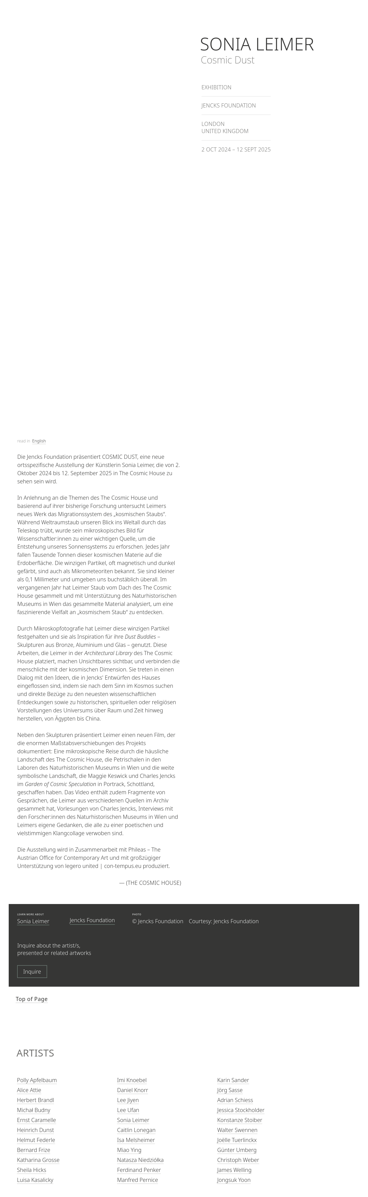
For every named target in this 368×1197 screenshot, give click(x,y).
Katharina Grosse (38, 1160)
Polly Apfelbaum (37, 1080)
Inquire (32, 971)
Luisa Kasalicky (35, 1180)
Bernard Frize (33, 1150)
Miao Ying (129, 1150)
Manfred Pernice (137, 1180)
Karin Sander (233, 1080)
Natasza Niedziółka (140, 1160)
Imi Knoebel (131, 1080)
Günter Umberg (237, 1150)
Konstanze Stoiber (239, 1120)
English (39, 441)
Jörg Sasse (230, 1090)
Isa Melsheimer (136, 1140)
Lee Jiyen (128, 1100)
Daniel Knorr (132, 1090)
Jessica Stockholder (241, 1110)
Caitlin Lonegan (136, 1130)
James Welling (234, 1170)
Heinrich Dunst (35, 1130)
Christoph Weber (238, 1160)
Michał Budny (33, 1110)
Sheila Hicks (31, 1170)
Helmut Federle (36, 1140)
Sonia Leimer (33, 921)
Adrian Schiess (235, 1100)
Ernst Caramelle (36, 1120)
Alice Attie (29, 1090)
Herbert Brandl (35, 1100)
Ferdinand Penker (139, 1170)
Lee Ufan (128, 1110)
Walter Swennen (237, 1130)
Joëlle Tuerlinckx (237, 1140)
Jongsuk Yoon (233, 1180)
